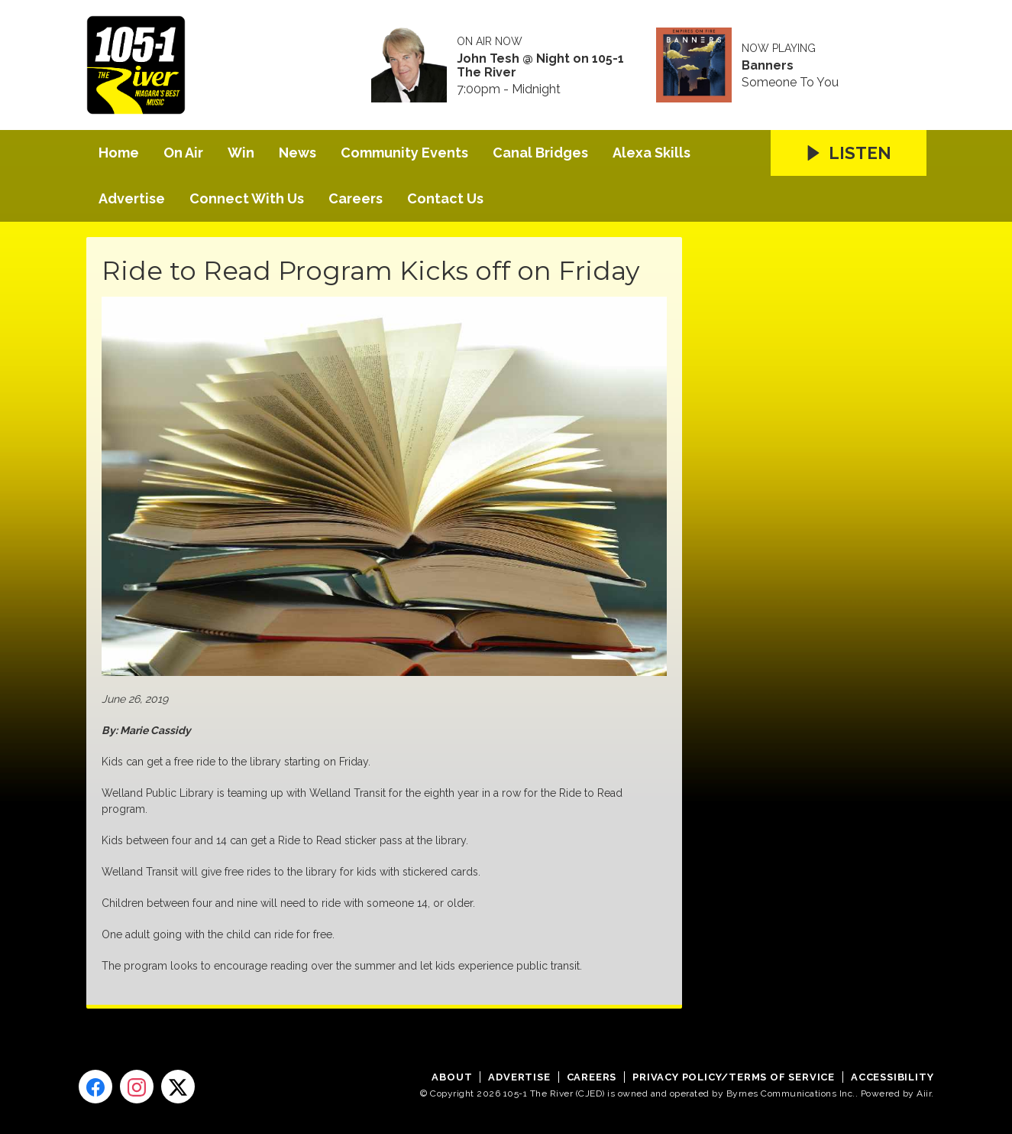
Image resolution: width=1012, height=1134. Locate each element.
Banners (768, 66)
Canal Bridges (540, 153)
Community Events (404, 153)
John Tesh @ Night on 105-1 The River (540, 66)
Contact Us (445, 198)
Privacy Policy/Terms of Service (733, 1077)
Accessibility (892, 1077)
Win (241, 153)
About (452, 1077)
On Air (183, 153)
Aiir (924, 1093)
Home (119, 153)
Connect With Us (246, 198)
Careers (355, 198)
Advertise (132, 198)
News (297, 153)
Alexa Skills (651, 153)
